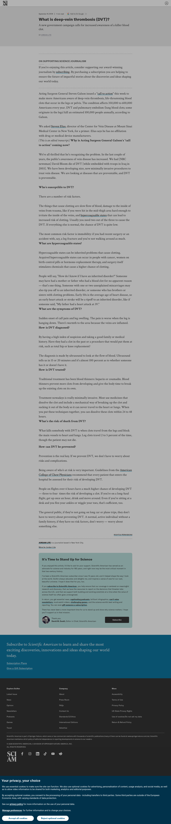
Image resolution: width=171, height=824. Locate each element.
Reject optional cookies (53, 818)
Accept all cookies (18, 818)
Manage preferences (12, 810)
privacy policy (16, 804)
